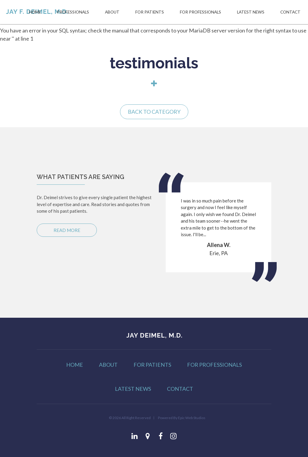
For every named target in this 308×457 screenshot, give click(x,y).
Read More (67, 230)
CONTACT (290, 12)
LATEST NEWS (250, 12)
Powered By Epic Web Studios (181, 417)
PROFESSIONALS (73, 12)
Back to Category (154, 111)
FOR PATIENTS (149, 12)
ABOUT (112, 12)
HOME (35, 12)
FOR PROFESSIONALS (200, 12)
